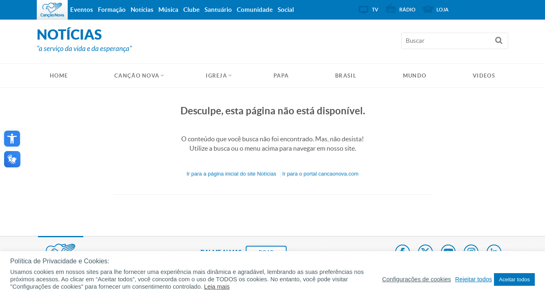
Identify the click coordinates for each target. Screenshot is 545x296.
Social (286, 9)
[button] (12, 139)
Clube (191, 9)
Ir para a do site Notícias (231, 174)
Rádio (407, 9)
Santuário (218, 9)
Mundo (415, 76)
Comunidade (255, 9)
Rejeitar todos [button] (473, 279)
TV (375, 9)
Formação (112, 9)
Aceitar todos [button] (514, 279)
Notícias (142, 9)
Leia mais (217, 286)
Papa (281, 76)
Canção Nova (136, 76)
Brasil (345, 76)
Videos (484, 76)
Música (168, 9)
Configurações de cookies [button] (416, 279)
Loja (442, 9)
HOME (59, 76)
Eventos (81, 9)
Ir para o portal (320, 174)
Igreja (216, 76)
